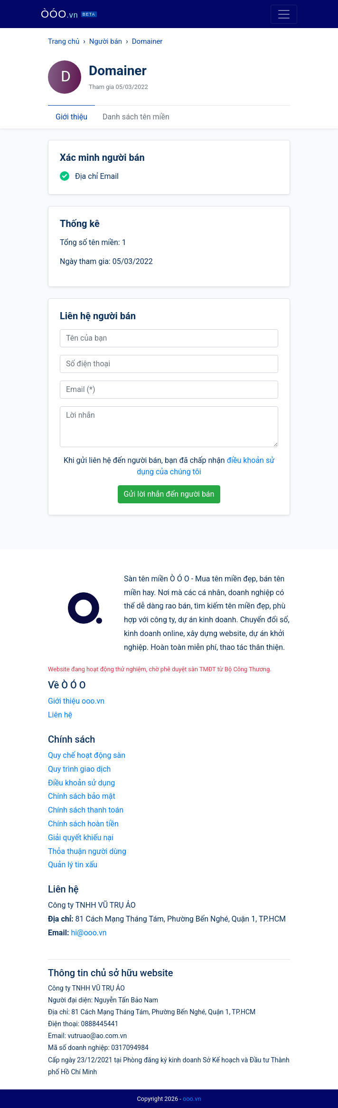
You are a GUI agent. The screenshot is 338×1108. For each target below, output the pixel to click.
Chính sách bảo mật (81, 796)
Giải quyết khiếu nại (80, 837)
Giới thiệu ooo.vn (76, 701)
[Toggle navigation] (284, 14)
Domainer (147, 41)
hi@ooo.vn (88, 932)
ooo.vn (192, 1098)
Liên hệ (60, 714)
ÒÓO (69, 14)
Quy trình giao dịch (79, 769)
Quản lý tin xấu (72, 864)
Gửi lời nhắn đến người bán (169, 494)
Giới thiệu (71, 116)
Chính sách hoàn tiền (83, 823)
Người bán (105, 41)
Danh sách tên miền (136, 116)
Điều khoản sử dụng (81, 782)
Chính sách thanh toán (85, 809)
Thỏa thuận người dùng (87, 851)
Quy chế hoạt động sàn (86, 755)
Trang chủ (63, 41)
